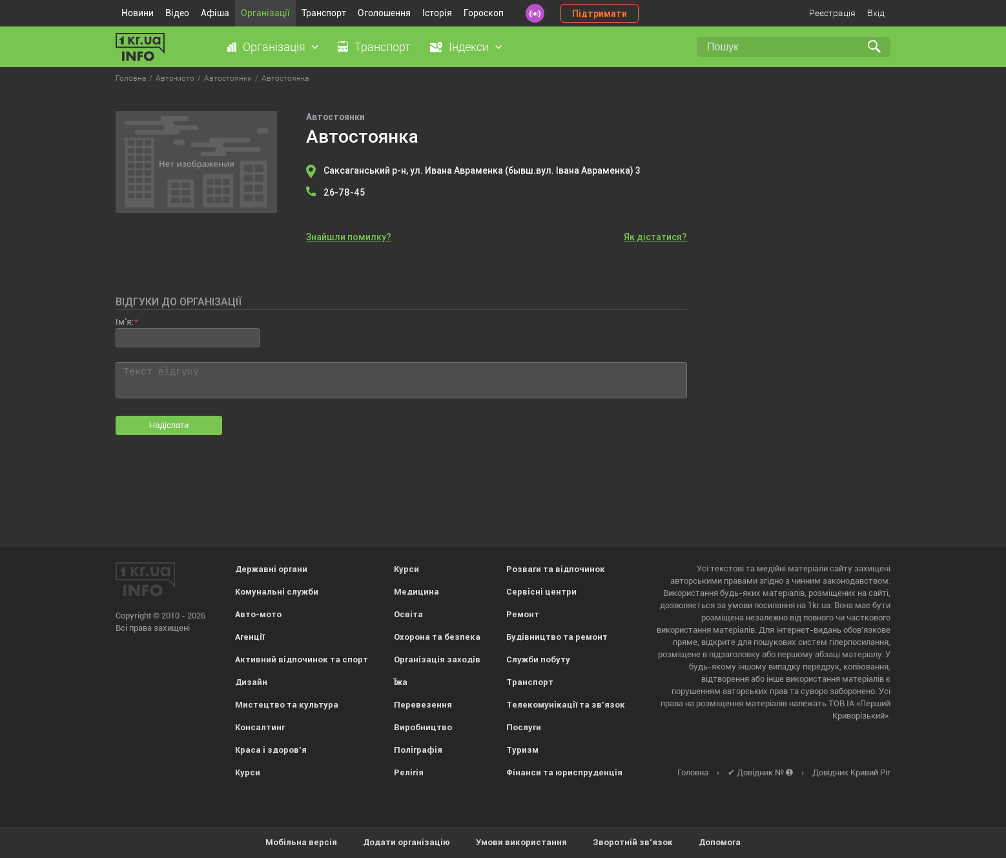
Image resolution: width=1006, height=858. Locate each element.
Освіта (408, 614)
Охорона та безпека (437, 637)
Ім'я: (124, 322)
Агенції (249, 637)
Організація (274, 47)
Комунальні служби (276, 592)
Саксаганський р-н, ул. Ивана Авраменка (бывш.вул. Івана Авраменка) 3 (482, 170)
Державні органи (271, 569)
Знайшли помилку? (348, 237)
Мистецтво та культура (286, 705)
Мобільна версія (301, 842)
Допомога (720, 842)
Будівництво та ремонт (557, 637)
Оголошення (384, 13)
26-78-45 (344, 192)
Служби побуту (538, 659)
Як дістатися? (655, 237)
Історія (437, 13)
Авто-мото (258, 614)
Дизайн (251, 682)
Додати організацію (406, 842)
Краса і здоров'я (271, 750)
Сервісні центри (541, 592)
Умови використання (521, 842)
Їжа (400, 682)
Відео (177, 13)
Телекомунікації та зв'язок (565, 705)
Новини (137, 13)
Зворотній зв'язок (633, 842)
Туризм (522, 750)
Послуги (523, 727)
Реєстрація (832, 13)
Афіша (215, 13)
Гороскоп (484, 13)
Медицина (416, 592)
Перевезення (423, 705)
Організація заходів (437, 659)
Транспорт (324, 13)
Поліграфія (418, 750)
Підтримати (599, 13)
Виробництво (423, 727)
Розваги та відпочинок (555, 569)
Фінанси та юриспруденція (564, 772)
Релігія (409, 772)
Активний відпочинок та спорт (301, 659)
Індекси (469, 47)
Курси (247, 772)
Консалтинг (260, 727)
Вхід (876, 13)
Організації (265, 13)
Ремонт (522, 614)
